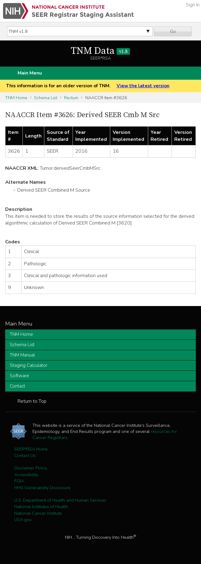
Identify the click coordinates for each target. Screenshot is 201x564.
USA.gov (23, 520)
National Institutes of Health (41, 506)
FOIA (19, 481)
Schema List (45, 98)
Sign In (192, 5)
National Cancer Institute (38, 513)
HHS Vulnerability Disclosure (42, 488)
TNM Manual (22, 355)
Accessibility (26, 475)
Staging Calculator (28, 365)
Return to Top (32, 401)
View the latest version (143, 86)
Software (19, 376)
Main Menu (30, 73)
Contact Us (25, 455)
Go (173, 31)
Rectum (71, 98)
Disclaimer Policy (30, 468)
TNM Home (16, 98)
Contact (17, 386)
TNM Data (100, 51)
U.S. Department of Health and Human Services (60, 500)
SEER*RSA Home (31, 449)
